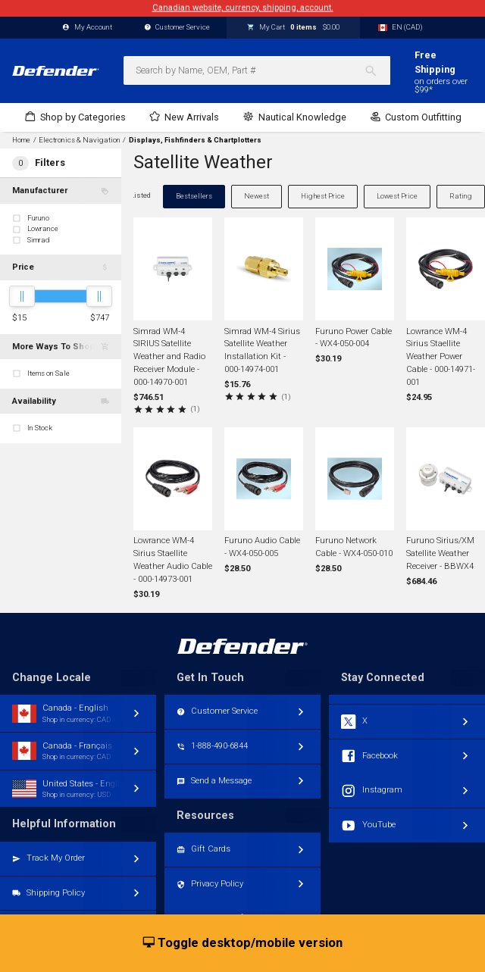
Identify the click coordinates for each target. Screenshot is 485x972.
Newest (256, 196)
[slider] (22, 296)
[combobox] (257, 70)
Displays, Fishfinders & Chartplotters (195, 140)
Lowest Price (397, 196)
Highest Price (323, 196)
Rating (460, 196)
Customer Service (177, 28)
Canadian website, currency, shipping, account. (242, 8)
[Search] (377, 70)
